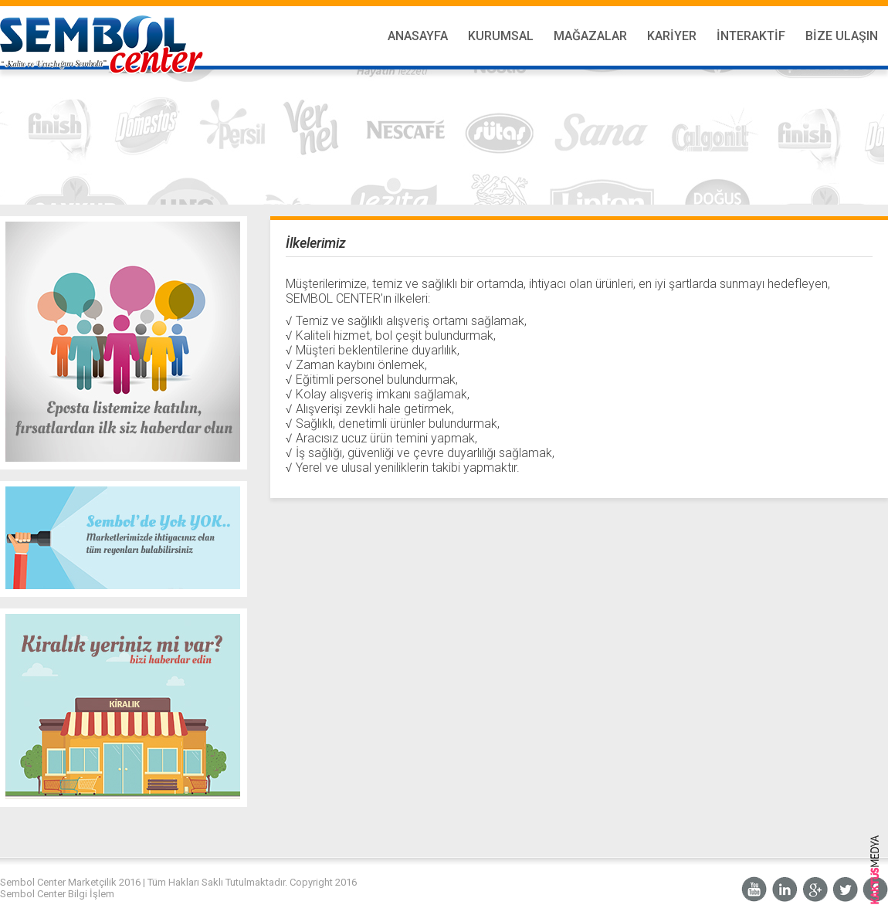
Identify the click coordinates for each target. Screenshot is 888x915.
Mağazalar (590, 36)
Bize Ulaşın (841, 36)
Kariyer (672, 36)
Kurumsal (501, 36)
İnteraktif (751, 36)
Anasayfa (418, 36)
